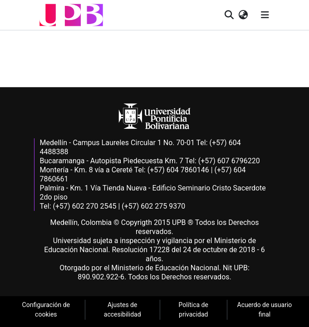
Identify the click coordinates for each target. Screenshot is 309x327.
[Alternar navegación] (265, 15)
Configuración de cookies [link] (46, 309)
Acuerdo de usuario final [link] (264, 309)
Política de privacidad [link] (193, 309)
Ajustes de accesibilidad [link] (122, 309)
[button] (71, 15)
